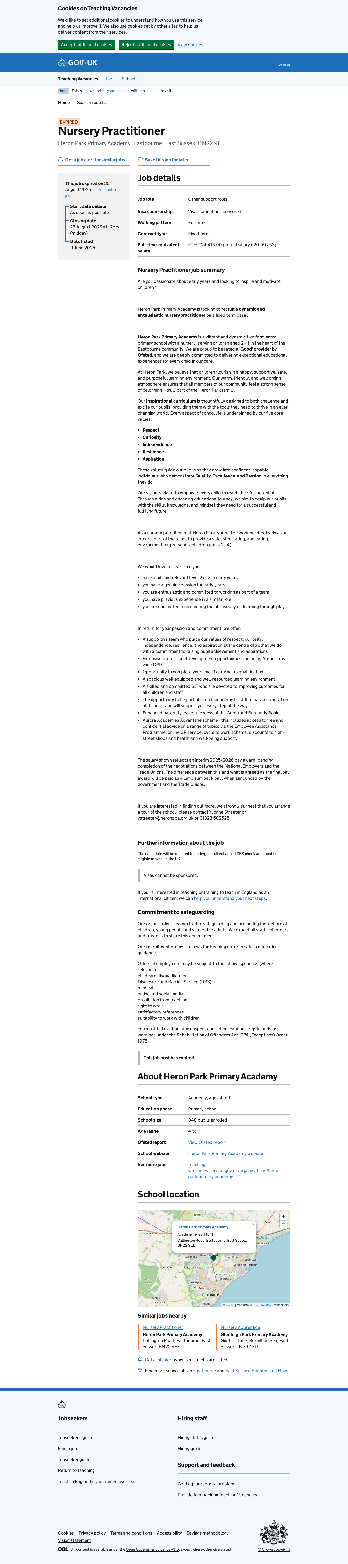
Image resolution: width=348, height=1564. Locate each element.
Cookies (66, 1533)
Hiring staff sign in (195, 1437)
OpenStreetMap (263, 1305)
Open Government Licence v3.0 (152, 1549)
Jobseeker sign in (75, 1437)
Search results (91, 102)
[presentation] (214, 1258)
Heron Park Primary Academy (202, 1227)
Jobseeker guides (75, 1459)
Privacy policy (92, 1533)
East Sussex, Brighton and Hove (256, 1370)
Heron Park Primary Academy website (225, 1153)
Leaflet (228, 1305)
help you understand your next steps (230, 898)
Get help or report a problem (206, 1484)
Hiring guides (190, 1448)
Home (64, 102)
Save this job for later (166, 159)
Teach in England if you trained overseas (97, 1481)
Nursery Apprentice (240, 1327)
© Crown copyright (274, 1549)
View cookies (190, 45)
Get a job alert (159, 1360)
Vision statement (74, 1540)
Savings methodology (208, 1533)
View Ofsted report (207, 1142)
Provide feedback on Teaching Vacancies (217, 1495)
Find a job (67, 1448)
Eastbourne (204, 1370)
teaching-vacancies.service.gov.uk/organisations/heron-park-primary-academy (234, 1170)
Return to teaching (76, 1470)
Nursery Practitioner (163, 1327)
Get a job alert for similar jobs (95, 159)
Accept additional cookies (86, 44)
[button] (214, 1258)
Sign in (284, 64)
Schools (130, 78)
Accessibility (169, 1533)
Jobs (110, 78)
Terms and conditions (131, 1533)
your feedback (118, 90)
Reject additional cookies (146, 44)
